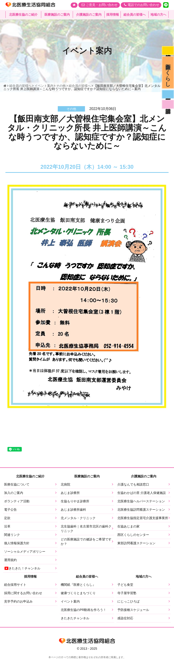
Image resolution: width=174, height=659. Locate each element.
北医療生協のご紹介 (23, 15)
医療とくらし (168, 73)
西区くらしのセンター (133, 535)
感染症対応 (167, 51)
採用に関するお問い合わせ (23, 593)
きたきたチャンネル (75, 618)
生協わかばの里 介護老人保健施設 (141, 493)
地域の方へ (158, 15)
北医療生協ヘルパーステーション (141, 501)
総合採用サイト (15, 584)
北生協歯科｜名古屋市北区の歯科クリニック (86, 529)
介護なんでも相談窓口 (133, 484)
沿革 (7, 526)
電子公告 (10, 509)
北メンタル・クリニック (78, 518)
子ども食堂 (125, 584)
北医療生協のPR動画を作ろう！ (83, 610)
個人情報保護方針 (16, 543)
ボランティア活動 (16, 501)
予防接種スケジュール (133, 610)
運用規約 (10, 560)
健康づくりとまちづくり (78, 593)
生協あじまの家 (128, 526)
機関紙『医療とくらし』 (78, 584)
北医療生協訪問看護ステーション (141, 509)
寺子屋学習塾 (126, 593)
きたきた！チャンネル (22, 568)
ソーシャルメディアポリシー (24, 551)
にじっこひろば (128, 601)
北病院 (65, 484)
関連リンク (12, 535)
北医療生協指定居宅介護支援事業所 (142, 518)
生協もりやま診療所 (75, 501)
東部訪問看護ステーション (136, 543)
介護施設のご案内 (89, 15)
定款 (7, 518)
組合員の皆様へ (134, 15)
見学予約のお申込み (18, 601)
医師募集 (167, 96)
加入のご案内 (13, 493)
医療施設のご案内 (57, 15)
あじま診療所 (70, 493)
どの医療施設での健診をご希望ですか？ (86, 541)
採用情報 (112, 15)
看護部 (167, 107)
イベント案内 (70, 601)
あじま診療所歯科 (73, 509)
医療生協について (16, 484)
